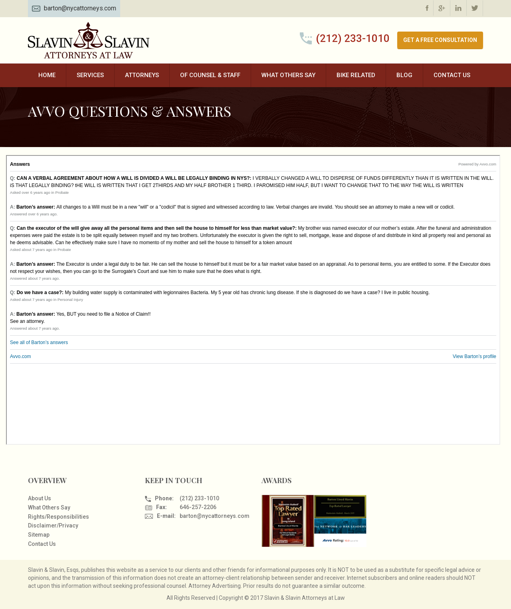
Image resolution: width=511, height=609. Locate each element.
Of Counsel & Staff (210, 75)
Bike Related (356, 75)
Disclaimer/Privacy (53, 525)
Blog (404, 75)
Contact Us (452, 75)
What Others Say (288, 75)
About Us (39, 498)
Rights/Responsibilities (58, 516)
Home (46, 75)
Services (90, 75)
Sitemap (39, 534)
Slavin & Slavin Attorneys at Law (90, 40)
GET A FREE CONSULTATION (440, 40)
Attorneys (142, 75)
